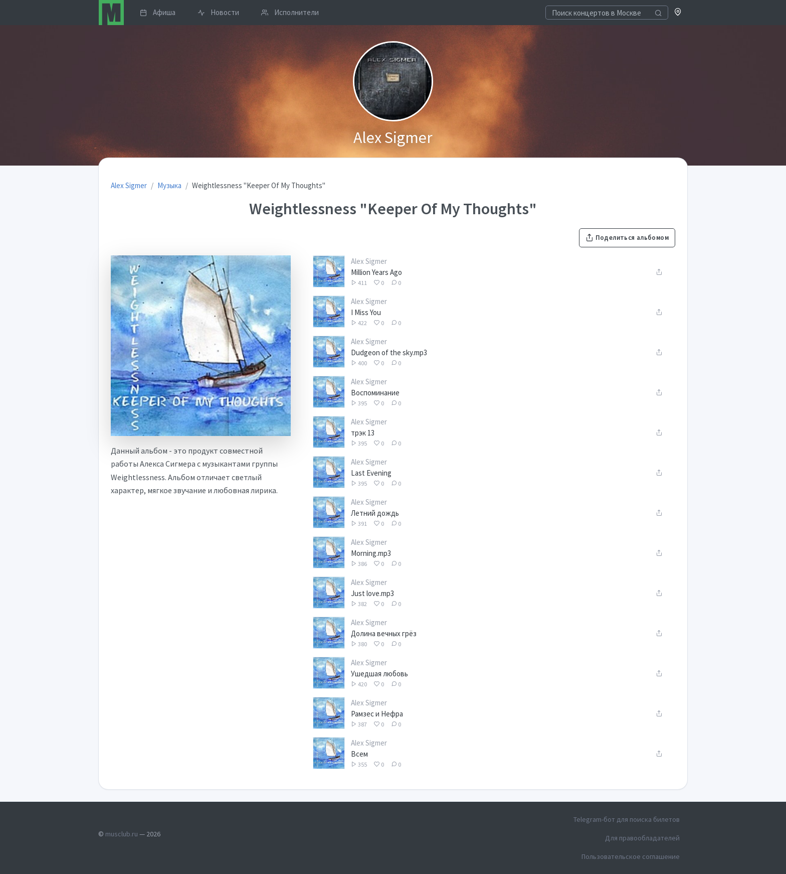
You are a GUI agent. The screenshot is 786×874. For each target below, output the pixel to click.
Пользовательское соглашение (630, 856)
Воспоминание (375, 392)
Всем (359, 754)
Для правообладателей (642, 837)
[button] (678, 13)
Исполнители (290, 12)
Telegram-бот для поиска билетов (626, 819)
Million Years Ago (376, 272)
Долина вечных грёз (384, 633)
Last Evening (371, 473)
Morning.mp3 (371, 553)
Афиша (157, 12)
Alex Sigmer (369, 261)
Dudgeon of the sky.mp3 (389, 352)
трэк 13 (362, 433)
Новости (218, 12)
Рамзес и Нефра (377, 713)
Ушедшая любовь (379, 673)
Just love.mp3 (372, 593)
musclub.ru (121, 833)
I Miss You (366, 312)
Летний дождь (375, 513)
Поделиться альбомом (627, 237)
